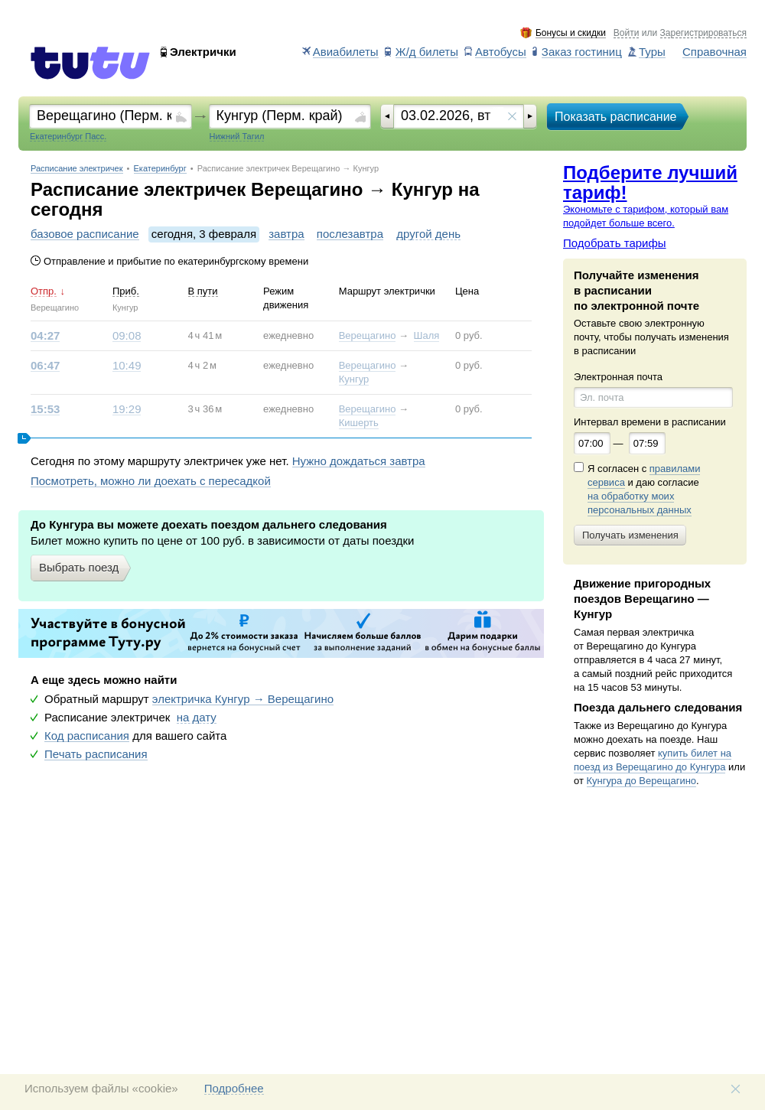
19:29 (127, 409)
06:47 (45, 366)
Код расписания (86, 736)
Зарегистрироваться (703, 33)
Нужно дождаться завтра (358, 461)
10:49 (127, 366)
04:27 (45, 336)
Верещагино (367, 335)
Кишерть (359, 422)
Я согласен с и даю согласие (644, 489)
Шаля (427, 335)
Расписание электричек (77, 168)
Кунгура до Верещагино (642, 780)
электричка (243, 699)
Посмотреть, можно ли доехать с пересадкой (151, 481)
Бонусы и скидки (571, 33)
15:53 (45, 409)
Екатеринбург (160, 168)
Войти (627, 33)
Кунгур (354, 379)
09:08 (127, 336)
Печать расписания (96, 754)
